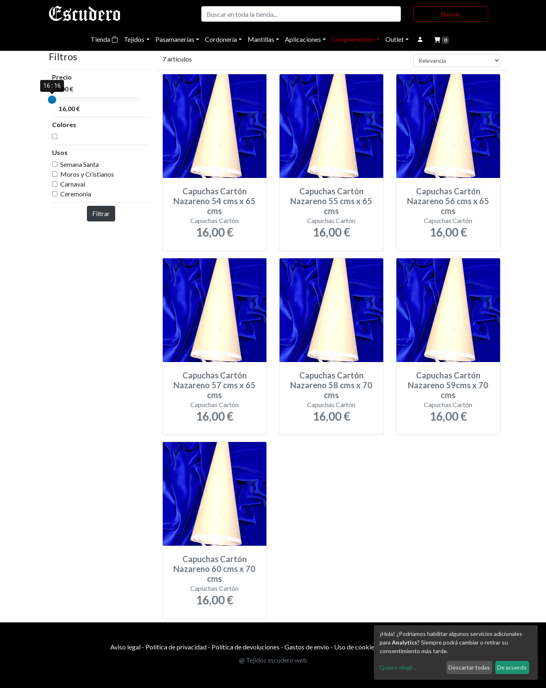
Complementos (353, 39)
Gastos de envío (306, 647)
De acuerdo (512, 667)
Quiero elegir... (398, 667)
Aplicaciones (303, 39)
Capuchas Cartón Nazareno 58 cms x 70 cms (331, 385)
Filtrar (101, 213)
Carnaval (72, 184)
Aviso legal (125, 647)
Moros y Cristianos (87, 174)
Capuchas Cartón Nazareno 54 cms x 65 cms (214, 201)
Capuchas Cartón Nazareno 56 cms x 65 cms (448, 201)
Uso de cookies (355, 647)
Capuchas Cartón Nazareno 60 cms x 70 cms (214, 568)
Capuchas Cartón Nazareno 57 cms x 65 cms (214, 385)
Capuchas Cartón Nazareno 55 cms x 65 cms (331, 201)
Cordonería (221, 39)
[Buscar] (301, 14)
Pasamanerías (174, 39)
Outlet (394, 39)
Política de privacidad (176, 647)
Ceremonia (75, 194)
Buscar (450, 14)
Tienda (104, 39)
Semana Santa (79, 164)
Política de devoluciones (246, 647)
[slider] (52, 100)
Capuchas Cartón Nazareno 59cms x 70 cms (448, 385)
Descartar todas (469, 667)
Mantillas (261, 39)
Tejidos (134, 39)
